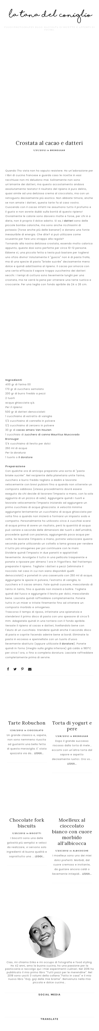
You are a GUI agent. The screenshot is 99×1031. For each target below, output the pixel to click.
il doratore (67, 643)
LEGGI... (39, 753)
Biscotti (35, 833)
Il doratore (26, 457)
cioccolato (35, 730)
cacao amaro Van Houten (33, 430)
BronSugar (57, 150)
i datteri (67, 220)
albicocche (81, 851)
